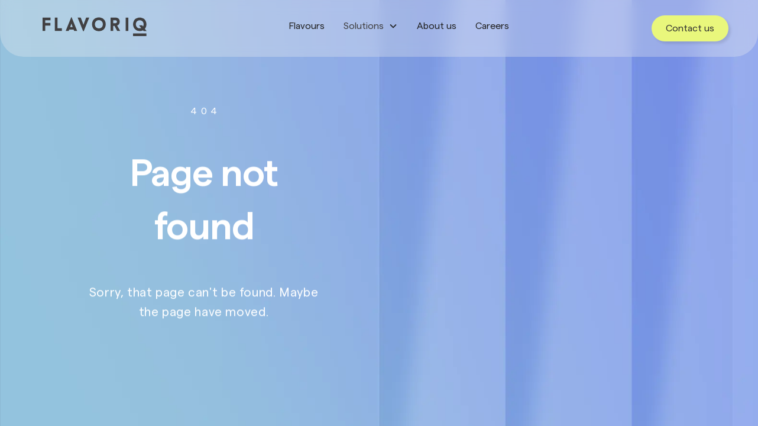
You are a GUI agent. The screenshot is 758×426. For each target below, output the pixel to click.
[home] (95, 26)
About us (436, 26)
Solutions (364, 26)
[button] (370, 26)
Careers (492, 26)
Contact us (690, 28)
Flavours (307, 26)
